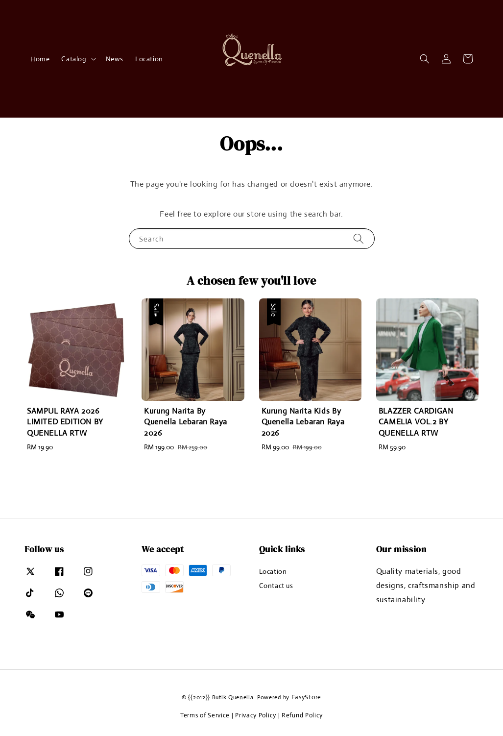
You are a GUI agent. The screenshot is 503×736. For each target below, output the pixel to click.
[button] (424, 59)
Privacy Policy (255, 715)
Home (39, 58)
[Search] (358, 238)
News (114, 58)
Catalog (73, 58)
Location (149, 58)
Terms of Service (205, 715)
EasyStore (306, 697)
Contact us (276, 585)
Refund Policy (302, 715)
